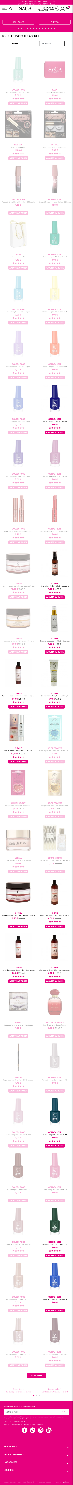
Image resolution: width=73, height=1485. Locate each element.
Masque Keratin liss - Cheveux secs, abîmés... (18, 586)
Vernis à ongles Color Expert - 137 (18, 1244)
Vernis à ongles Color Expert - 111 (55, 1135)
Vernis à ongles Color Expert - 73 (18, 1299)
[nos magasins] (48, 8)
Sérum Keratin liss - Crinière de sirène (55, 586)
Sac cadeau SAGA (18, 257)
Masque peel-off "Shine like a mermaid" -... (54, 751)
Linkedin (49, 1430)
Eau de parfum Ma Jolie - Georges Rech (55, 860)
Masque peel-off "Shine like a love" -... (18, 806)
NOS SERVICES (10, 1462)
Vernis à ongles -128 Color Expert (18, 421)
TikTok (33, 1430)
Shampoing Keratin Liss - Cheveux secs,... (54, 970)
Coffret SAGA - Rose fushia (55, 92)
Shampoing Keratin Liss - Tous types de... (54, 915)
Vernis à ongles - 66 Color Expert (18, 367)
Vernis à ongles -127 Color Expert (55, 367)
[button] (18, 28)
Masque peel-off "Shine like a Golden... (55, 806)
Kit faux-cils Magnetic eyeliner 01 (55, 147)
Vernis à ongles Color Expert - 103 (54, 1080)
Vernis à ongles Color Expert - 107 (18, 1135)
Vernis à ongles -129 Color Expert (55, 421)
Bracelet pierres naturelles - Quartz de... (18, 1025)
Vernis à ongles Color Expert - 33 (18, 1354)
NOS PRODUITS (10, 1447)
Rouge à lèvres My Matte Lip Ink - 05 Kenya (55, 202)
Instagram (41, 1430)
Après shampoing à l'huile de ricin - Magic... (18, 696)
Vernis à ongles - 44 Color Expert (54, 312)
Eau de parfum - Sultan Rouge (54, 1025)
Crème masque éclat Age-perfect (18, 860)
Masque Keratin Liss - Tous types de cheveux (18, 915)
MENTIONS (8, 1470)
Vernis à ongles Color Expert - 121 (18, 1190)
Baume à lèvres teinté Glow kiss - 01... (18, 531)
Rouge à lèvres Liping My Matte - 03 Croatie (18, 202)
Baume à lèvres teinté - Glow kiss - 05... (54, 531)
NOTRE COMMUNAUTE (14, 1454)
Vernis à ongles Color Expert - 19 (55, 1190)
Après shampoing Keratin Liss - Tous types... (18, 970)
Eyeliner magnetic (18, 147)
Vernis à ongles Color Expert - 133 (54, 1244)
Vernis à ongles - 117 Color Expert (55, 257)
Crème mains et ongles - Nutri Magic (55, 696)
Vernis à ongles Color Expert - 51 (55, 1299)
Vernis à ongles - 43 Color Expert (18, 312)
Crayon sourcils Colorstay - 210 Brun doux (18, 1080)
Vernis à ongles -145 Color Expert (54, 476)
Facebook (24, 1430)
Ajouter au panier (18, 103)
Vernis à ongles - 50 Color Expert (18, 92)
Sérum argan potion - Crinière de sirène (55, 641)
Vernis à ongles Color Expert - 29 (55, 1354)
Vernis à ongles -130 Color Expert (18, 476)
